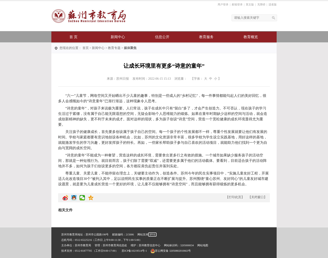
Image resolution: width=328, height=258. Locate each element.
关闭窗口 (257, 197)
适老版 (273, 4)
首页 (85, 48)
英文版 (250, 4)
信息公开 (162, 37)
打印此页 (235, 197)
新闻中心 (118, 37)
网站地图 (202, 245)
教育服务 (206, 37)
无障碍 (261, 4)
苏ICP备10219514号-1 (134, 250)
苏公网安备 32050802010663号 (170, 250)
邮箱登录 (237, 4)
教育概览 (251, 37)
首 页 (73, 37)
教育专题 (114, 48)
